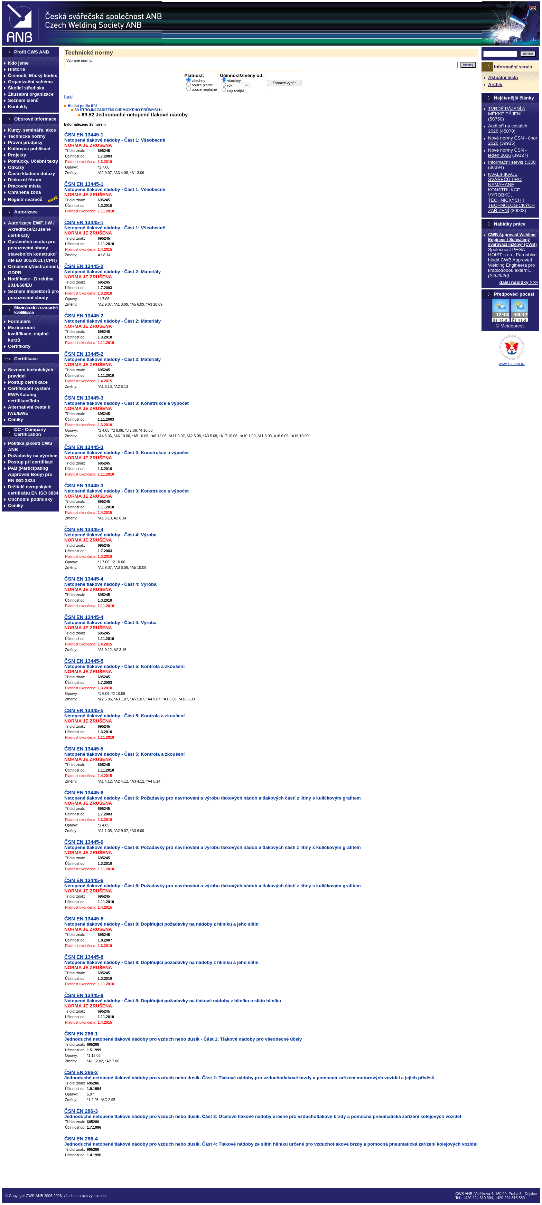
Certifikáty (19, 346)
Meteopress (513, 325)
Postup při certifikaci (31, 462)
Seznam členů (23, 100)
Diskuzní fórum (24, 179)
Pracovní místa (24, 186)
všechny (198, 80)
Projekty (17, 154)
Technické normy (27, 136)
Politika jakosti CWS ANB (30, 446)
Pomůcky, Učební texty (33, 161)
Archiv (495, 84)
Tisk (68, 96)
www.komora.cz (512, 364)
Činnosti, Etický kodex (32, 75)
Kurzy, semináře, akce (32, 130)
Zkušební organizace (31, 94)
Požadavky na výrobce (32, 455)
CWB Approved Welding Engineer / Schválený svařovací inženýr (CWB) (512, 239)
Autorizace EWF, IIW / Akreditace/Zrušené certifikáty (31, 229)
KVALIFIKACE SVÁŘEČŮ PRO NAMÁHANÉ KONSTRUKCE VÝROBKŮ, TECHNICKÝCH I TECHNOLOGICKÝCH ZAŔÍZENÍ (511, 192)
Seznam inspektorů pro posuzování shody (33, 294)
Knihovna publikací (29, 148)
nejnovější (235, 90)
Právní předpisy (25, 142)
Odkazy (16, 167)
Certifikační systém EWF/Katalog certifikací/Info (29, 394)
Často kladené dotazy (31, 173)
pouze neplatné (204, 89)
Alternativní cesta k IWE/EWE (29, 410)
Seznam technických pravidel (30, 373)
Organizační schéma (30, 81)
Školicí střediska (26, 87)
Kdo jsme (18, 63)
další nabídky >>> (518, 282)
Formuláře (19, 321)
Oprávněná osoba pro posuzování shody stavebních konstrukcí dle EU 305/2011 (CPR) (32, 251)
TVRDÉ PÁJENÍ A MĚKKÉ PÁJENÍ (506, 111)
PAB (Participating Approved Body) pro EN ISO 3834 (30, 474)
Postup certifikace (28, 382)
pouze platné (202, 85)
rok (229, 85)
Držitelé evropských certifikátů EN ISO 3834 (33, 490)
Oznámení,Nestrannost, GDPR (33, 269)
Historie (16, 69)
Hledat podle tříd (82, 106)
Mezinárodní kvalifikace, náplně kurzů (28, 334)
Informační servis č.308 (512, 162)
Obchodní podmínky (30, 499)
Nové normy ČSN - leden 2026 (507, 152)
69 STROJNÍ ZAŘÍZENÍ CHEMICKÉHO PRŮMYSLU (118, 110)
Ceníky (15, 419)
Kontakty (18, 106)
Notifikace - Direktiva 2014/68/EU (31, 282)
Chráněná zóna (24, 192)
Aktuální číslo (503, 77)
